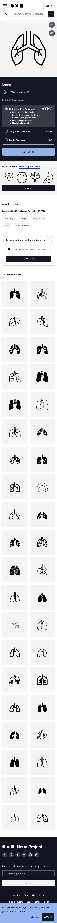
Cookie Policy (33, 907)
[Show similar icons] (52, 33)
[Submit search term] (51, 14)
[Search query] (28, 249)
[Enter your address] (28, 873)
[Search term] (30, 14)
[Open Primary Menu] (5, 6)
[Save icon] (52, 25)
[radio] (28, 116)
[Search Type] (7, 14)
